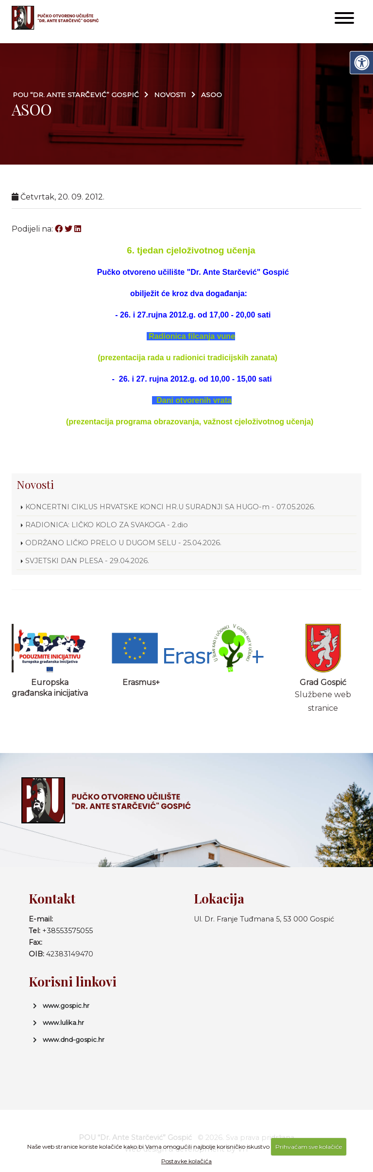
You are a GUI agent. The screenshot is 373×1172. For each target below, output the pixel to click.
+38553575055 (67, 930)
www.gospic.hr (66, 1005)
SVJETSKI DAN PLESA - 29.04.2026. (87, 560)
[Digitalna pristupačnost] (361, 62)
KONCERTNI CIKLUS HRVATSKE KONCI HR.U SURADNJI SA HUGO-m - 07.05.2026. (171, 506)
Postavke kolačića (186, 1161)
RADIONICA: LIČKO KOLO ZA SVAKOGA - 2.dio (106, 524)
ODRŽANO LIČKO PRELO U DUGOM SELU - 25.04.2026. (123, 542)
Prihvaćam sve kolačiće (308, 1146)
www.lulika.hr (63, 1022)
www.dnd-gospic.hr (73, 1039)
